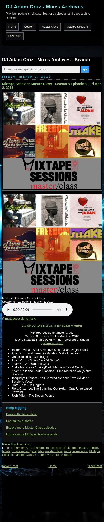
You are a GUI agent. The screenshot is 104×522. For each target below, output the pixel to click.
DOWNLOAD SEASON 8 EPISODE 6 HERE (52, 325)
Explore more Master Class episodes (31, 427)
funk (67, 447)
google (93, 447)
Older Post (95, 466)
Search (28, 26)
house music (20, 451)
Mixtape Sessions (77, 26)
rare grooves (43, 454)
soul (57, 454)
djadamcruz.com (52, 343)
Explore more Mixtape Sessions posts (31, 434)
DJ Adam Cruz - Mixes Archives (45, 7)
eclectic (57, 447)
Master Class (50, 26)
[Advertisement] (25, 493)
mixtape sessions (76, 451)
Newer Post (10, 466)
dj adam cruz (41, 447)
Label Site (14, 36)
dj (30, 447)
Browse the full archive (21, 414)
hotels (6, 451)
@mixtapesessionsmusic (19, 318)
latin (41, 451)
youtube (66, 454)
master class (53, 451)
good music (79, 447)
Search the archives (19, 421)
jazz (33, 451)
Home (12, 26)
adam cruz (20, 447)
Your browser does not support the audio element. (37, 309)
